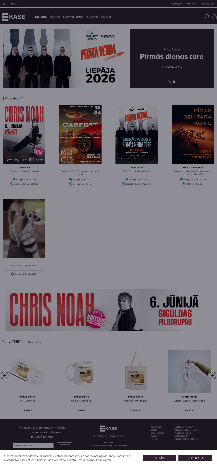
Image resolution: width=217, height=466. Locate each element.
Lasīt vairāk (103, 460)
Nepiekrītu (195, 458)
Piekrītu (159, 458)
